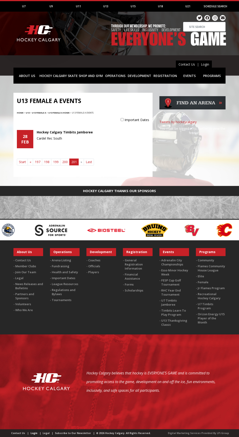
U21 (187, 6)
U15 (133, 6)
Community (206, 260)
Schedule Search (215, 6)
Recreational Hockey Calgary (209, 296)
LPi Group (223, 433)
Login (205, 64)
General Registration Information (134, 264)
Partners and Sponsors (24, 296)
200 (65, 162)
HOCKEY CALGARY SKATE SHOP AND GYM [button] (71, 76)
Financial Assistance (132, 276)
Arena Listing (61, 260)
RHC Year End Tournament (171, 292)
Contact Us (187, 64)
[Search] (204, 27)
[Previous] (30, 162)
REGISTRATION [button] (165, 76)
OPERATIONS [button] (115, 76)
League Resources (65, 284)
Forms (129, 284)
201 (75, 161)
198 (46, 162)
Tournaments (61, 300)
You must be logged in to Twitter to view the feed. (192, 130)
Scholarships (134, 290)
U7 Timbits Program (205, 306)
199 (56, 162)
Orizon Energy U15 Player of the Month (211, 318)
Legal (19, 278)
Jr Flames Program (211, 288)
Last (89, 162)
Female (203, 282)
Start (22, 162)
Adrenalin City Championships (172, 262)
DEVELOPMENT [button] (139, 76)
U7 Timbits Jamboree (169, 302)
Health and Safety (65, 272)
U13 (105, 6)
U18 (160, 6)
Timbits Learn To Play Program (173, 312)
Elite (201, 276)
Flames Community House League (211, 268)
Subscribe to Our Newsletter (73, 433)
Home (20, 112)
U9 (51, 6)
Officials (94, 266)
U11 (78, 6)
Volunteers (23, 304)
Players (93, 272)
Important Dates (137, 120)
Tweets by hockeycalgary (178, 122)
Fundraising (60, 266)
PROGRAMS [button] (212, 76)
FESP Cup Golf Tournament (171, 282)
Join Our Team (25, 272)
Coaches (94, 260)
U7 (24, 6)
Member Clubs (25, 266)
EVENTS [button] (189, 76)
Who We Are (24, 310)
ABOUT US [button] (27, 76)
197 (37, 162)
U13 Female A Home (59, 112)
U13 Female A (39, 112)
